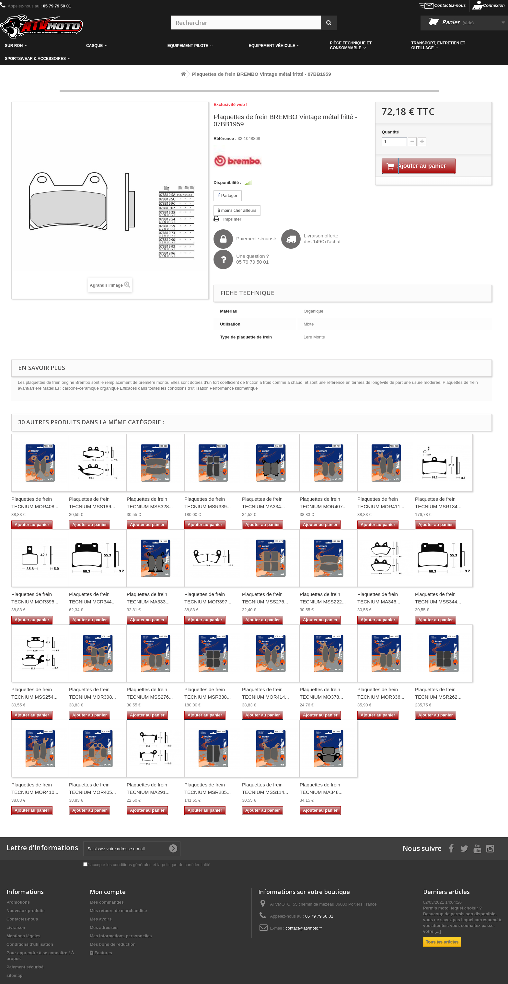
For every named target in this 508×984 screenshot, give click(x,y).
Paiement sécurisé (245, 239)
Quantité (390, 132)
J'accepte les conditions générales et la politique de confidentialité (148, 864)
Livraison (15, 927)
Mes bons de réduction (113, 944)
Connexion (494, 5)
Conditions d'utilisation (29, 944)
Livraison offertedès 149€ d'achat (311, 239)
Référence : (225, 138)
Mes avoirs (100, 919)
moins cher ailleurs (237, 210)
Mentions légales (23, 935)
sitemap (14, 975)
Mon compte (108, 892)
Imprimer (232, 219)
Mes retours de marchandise (118, 910)
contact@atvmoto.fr (303, 928)
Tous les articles (442, 941)
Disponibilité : (227, 182)
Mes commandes (107, 902)
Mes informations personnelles (121, 935)
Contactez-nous (450, 5)
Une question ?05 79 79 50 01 (241, 259)
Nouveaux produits (25, 910)
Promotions (18, 902)
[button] (366, 45)
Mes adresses (103, 927)
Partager (227, 195)
